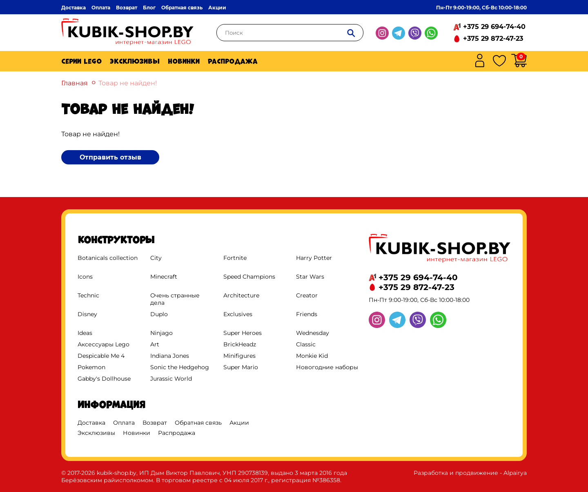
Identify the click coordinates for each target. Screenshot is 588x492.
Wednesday (312, 333)
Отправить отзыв (110, 157)
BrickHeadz (239, 344)
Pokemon (91, 367)
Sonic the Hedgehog (179, 367)
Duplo (159, 314)
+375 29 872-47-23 (493, 38)
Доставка (73, 7)
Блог (149, 7)
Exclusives (237, 314)
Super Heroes (242, 333)
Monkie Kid (312, 355)
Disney (87, 314)
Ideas (85, 333)
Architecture (241, 295)
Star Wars (310, 276)
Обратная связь (182, 7)
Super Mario (240, 367)
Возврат (126, 7)
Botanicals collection (108, 258)
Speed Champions (249, 276)
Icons (85, 276)
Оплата (100, 7)
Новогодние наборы (327, 367)
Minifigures (239, 355)
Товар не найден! (127, 83)
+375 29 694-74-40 (494, 27)
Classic (306, 344)
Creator (307, 295)
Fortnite (235, 258)
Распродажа (233, 61)
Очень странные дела (175, 299)
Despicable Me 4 (101, 355)
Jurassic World (171, 378)
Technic (88, 295)
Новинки (184, 61)
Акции (217, 7)
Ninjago (161, 333)
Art (154, 344)
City (156, 258)
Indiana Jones (169, 355)
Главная (74, 83)
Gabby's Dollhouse (104, 378)
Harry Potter (314, 258)
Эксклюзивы (135, 61)
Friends (306, 314)
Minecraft (163, 276)
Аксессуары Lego (103, 344)
